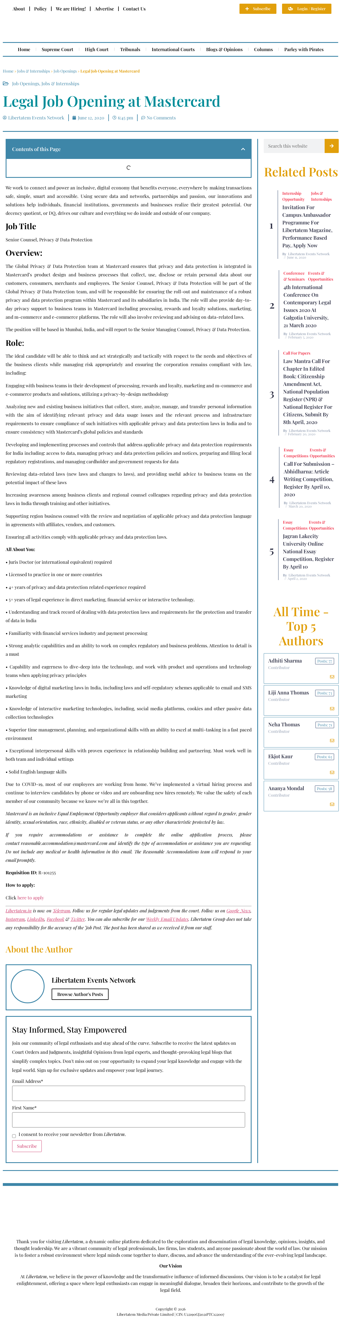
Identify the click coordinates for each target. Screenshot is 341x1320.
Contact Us (134, 9)
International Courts (173, 49)
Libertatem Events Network (309, 253)
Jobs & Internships (33, 71)
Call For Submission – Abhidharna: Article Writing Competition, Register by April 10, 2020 (309, 479)
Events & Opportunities (320, 276)
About (19, 9)
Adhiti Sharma (285, 660)
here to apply (30, 898)
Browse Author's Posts (80, 994)
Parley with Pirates (304, 49)
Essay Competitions (296, 452)
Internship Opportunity (293, 196)
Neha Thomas (284, 724)
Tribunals (130, 49)
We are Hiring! (71, 9)
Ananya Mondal (286, 788)
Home (24, 49)
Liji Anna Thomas (288, 692)
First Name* (24, 1107)
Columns (263, 49)
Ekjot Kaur (280, 756)
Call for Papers (296, 353)
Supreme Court (57, 49)
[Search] (332, 146)
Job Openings (65, 71)
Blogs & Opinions (224, 49)
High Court (97, 49)
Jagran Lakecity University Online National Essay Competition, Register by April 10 (308, 551)
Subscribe (27, 1146)
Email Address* (27, 1081)
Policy (40, 9)
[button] (243, 149)
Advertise (104, 9)
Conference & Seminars (294, 276)
